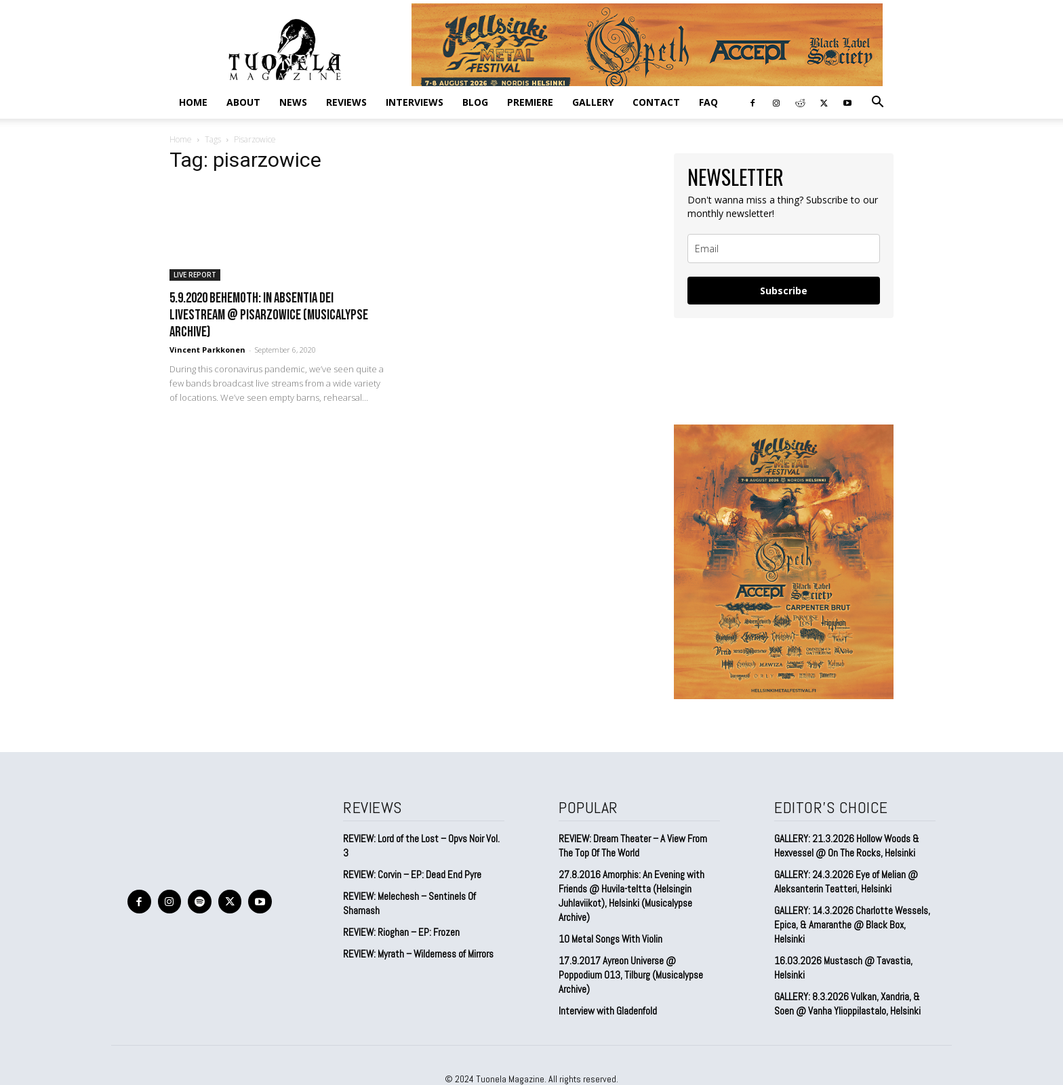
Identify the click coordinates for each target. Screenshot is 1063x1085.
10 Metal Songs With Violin (610, 938)
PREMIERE (530, 102)
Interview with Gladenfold (608, 1010)
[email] (783, 248)
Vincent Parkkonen (207, 349)
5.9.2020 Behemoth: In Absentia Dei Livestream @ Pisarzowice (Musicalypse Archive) (268, 315)
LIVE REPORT (195, 274)
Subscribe (783, 290)
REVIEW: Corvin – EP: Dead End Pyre (412, 874)
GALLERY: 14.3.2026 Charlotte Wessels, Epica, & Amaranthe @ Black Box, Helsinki (852, 924)
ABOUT (243, 102)
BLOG (475, 102)
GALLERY (593, 102)
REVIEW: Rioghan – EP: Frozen (401, 932)
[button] (877, 102)
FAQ (708, 102)
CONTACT (656, 102)
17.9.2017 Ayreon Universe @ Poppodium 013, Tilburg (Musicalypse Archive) (631, 974)
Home (193, 102)
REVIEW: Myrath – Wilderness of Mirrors (418, 953)
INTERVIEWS (414, 102)
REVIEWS (346, 102)
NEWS (293, 102)
